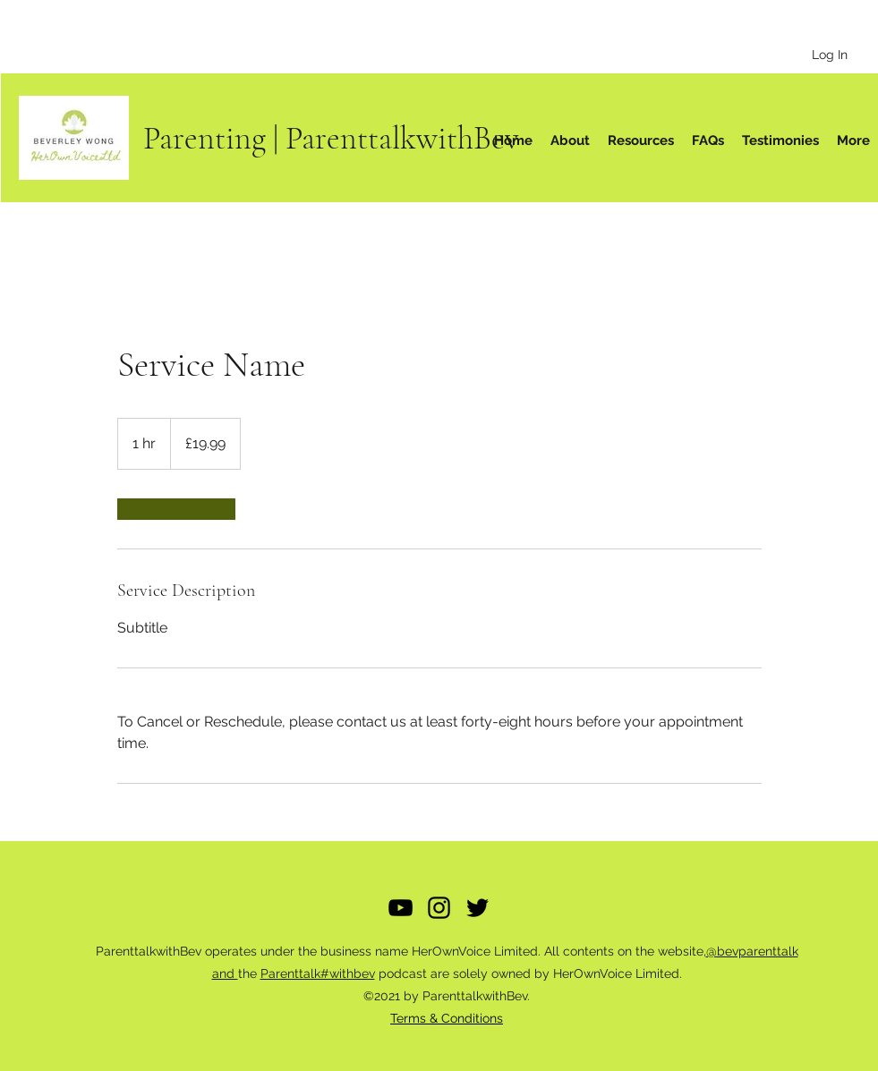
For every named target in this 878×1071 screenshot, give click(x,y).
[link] (176, 509)
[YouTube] (400, 907)
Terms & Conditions (446, 1018)
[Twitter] (477, 907)
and (225, 973)
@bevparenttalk (752, 951)
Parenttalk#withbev (317, 973)
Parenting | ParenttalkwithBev (331, 138)
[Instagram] (439, 907)
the (249, 973)
